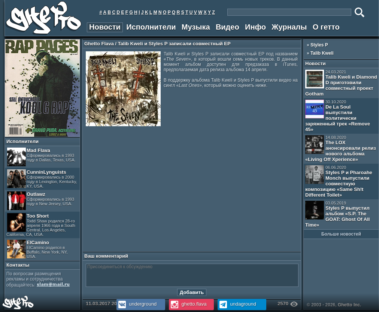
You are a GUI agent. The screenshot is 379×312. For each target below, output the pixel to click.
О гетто (326, 27)
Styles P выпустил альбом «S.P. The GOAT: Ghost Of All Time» (337, 214)
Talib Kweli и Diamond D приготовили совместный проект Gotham (341, 83)
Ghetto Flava (99, 43)
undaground (237, 304)
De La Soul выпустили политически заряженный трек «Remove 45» (337, 116)
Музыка (196, 27)
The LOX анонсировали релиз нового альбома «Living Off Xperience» (340, 148)
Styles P (319, 45)
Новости (105, 27)
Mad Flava (41, 157)
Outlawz (40, 200)
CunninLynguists (42, 178)
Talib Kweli (322, 53)
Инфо (255, 27)
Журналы (289, 27)
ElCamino (37, 249)
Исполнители (151, 27)
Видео (227, 27)
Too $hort (40, 225)
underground (136, 304)
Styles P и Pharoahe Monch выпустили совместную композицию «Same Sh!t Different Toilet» (338, 181)
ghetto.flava (188, 304)
